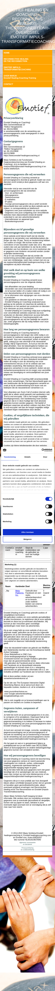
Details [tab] (28, 457)
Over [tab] (45, 457)
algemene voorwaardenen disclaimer (27, 843)
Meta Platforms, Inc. (19, 593)
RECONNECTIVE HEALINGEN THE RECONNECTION (16, 60)
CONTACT (8, 84)
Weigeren (27, 539)
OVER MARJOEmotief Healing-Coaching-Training (20, 77)
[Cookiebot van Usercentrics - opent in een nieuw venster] (41, 450)
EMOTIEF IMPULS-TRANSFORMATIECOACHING (17, 68)
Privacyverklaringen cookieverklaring (27, 849)
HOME (7, 53)
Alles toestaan (27, 532)
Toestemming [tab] (10, 457)
